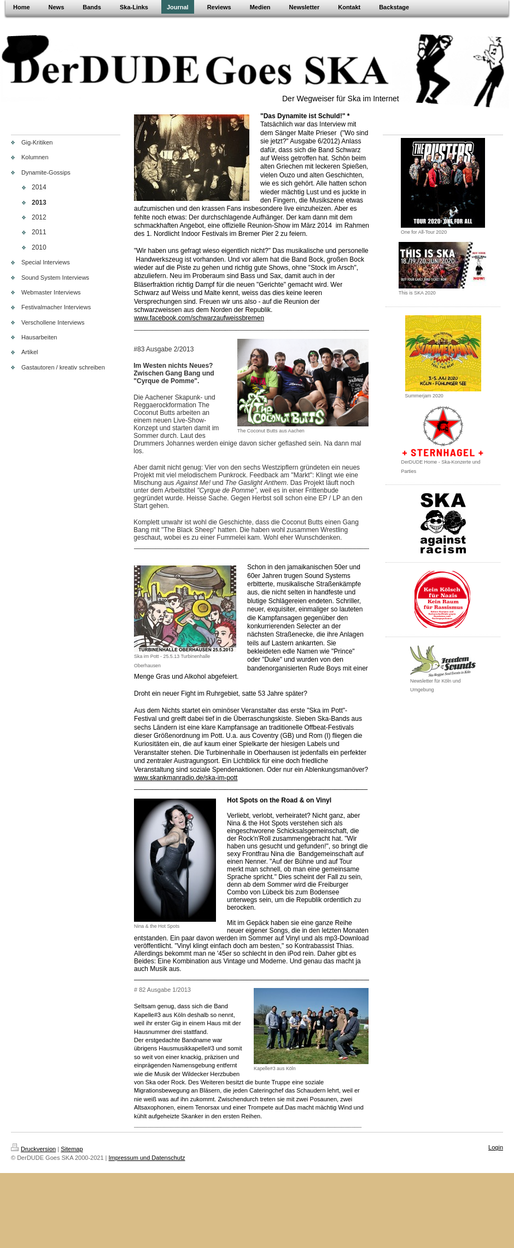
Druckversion (33, 1149)
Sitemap (72, 1149)
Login (495, 1147)
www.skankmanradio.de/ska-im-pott (185, 778)
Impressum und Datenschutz (147, 1157)
